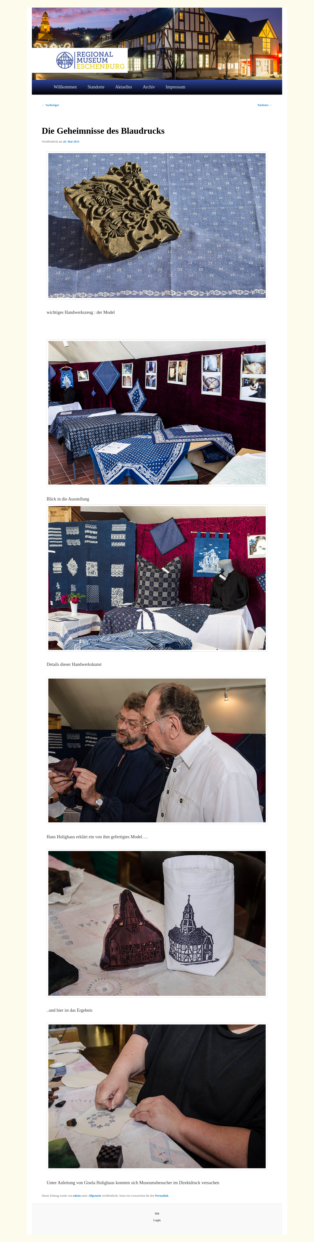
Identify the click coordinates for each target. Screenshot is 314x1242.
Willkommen (65, 87)
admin (77, 1195)
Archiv (149, 87)
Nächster (264, 105)
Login (157, 1220)
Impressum (175, 87)
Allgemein (94, 1195)
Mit (157, 1213)
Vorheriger (50, 105)
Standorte (96, 87)
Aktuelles (123, 87)
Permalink (161, 1195)
